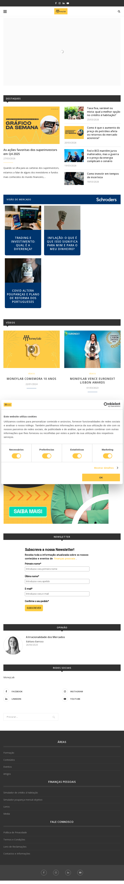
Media (6, 817)
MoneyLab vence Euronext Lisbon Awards (92, 384)
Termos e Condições (14, 843)
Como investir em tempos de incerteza (103, 177)
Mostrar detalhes (104, 467)
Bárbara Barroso (35, 645)
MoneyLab (9, 680)
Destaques (13, 98)
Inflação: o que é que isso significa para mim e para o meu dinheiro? (62, 245)
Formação (8, 756)
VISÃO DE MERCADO (19, 201)
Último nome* (32, 579)
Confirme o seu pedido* (37, 604)
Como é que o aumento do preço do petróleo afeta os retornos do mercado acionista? (103, 134)
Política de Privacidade (15, 836)
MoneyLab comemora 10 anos (31, 382)
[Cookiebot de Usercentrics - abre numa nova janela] (106, 404)
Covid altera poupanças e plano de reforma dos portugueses (23, 299)
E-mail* (28, 592)
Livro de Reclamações (14, 850)
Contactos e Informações (16, 857)
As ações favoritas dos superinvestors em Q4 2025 (30, 152)
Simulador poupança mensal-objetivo (22, 803)
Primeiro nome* (33, 567)
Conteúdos (9, 763)
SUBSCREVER (34, 611)
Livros (6, 810)
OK (101, 477)
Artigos (7, 777)
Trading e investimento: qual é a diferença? (23, 245)
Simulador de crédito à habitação (20, 796)
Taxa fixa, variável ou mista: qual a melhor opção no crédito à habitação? (103, 112)
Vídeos (10, 325)
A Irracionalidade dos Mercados (45, 641)
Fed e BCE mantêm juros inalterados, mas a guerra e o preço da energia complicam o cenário (103, 157)
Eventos (7, 770)
